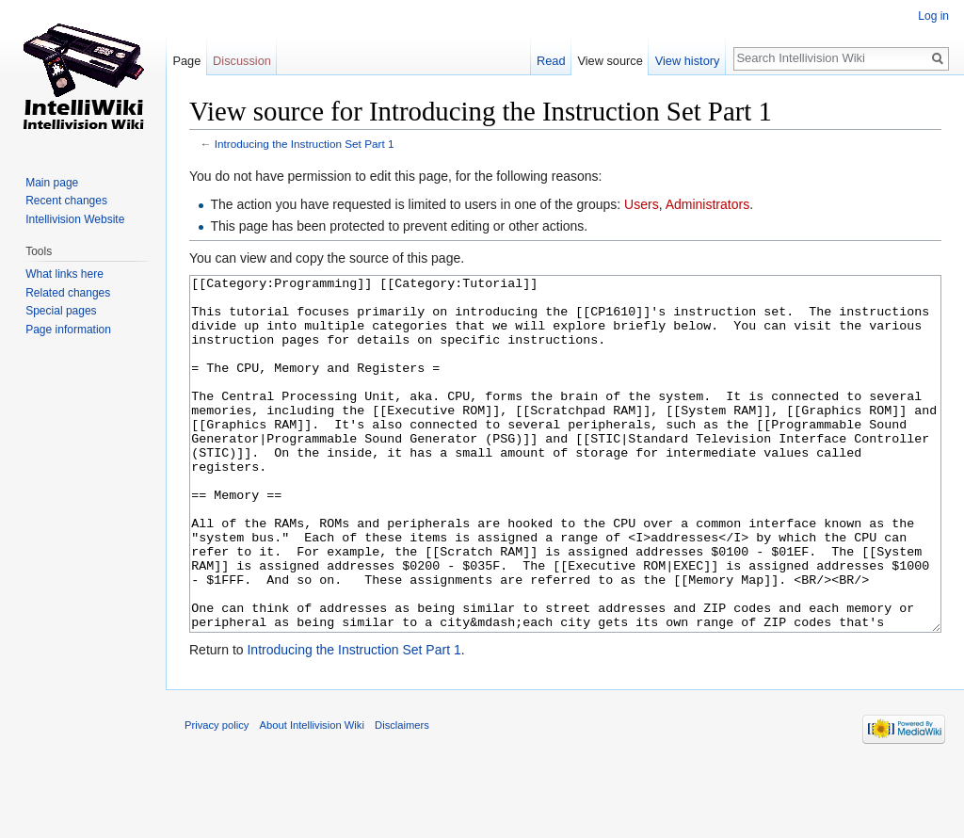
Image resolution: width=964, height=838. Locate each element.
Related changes (67, 292)
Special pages (60, 310)
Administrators (707, 204)
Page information (68, 329)
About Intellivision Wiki (312, 795)
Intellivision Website (74, 219)
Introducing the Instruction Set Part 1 (304, 143)
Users (641, 204)
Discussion (242, 61)
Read (551, 61)
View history (687, 61)
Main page (51, 182)
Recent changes (66, 200)
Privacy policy (217, 795)
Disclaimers (402, 795)
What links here (64, 274)
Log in (933, 16)
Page (186, 61)
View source (609, 61)
